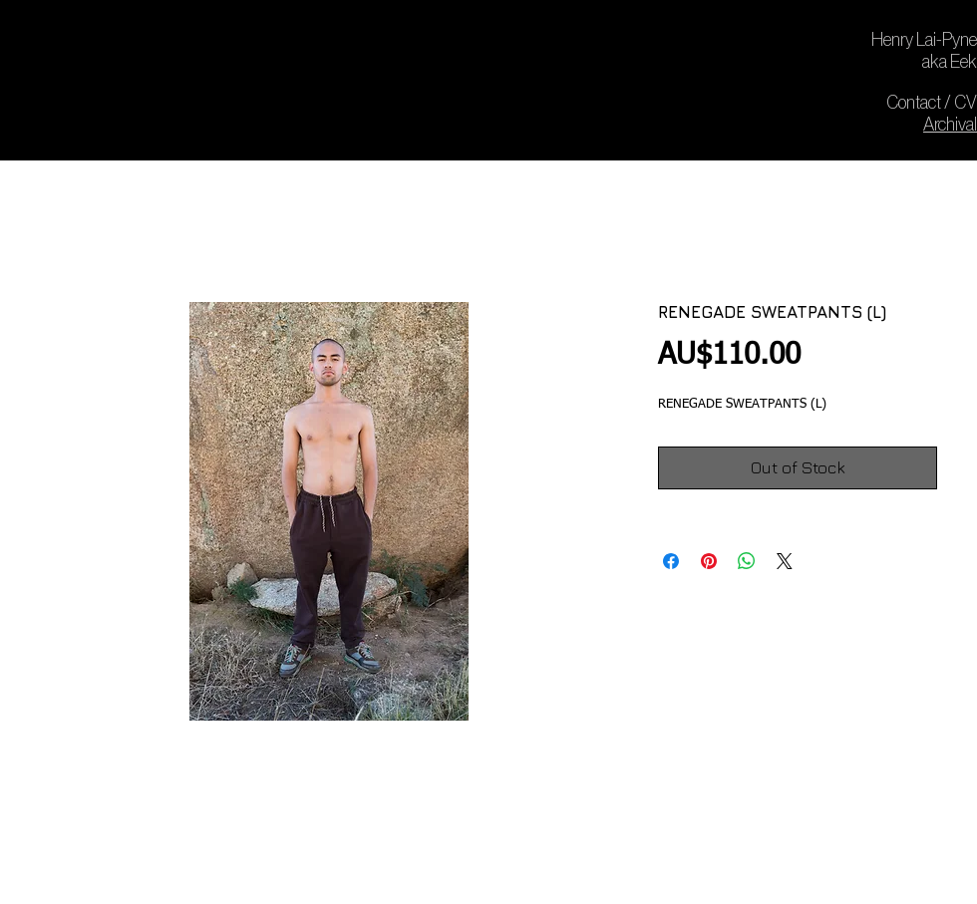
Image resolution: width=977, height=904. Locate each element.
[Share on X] (785, 561)
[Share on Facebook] (671, 561)
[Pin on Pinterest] (709, 561)
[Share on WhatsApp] (747, 561)
